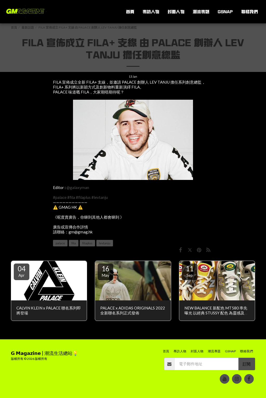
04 (21, 271)
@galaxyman (77, 187)
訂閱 (246, 364)
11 (189, 271)
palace (60, 243)
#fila (71, 197)
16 (105, 271)
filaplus (87, 243)
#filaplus (83, 197)
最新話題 (28, 27)
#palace (59, 197)
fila (73, 243)
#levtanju (99, 197)
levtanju (104, 243)
